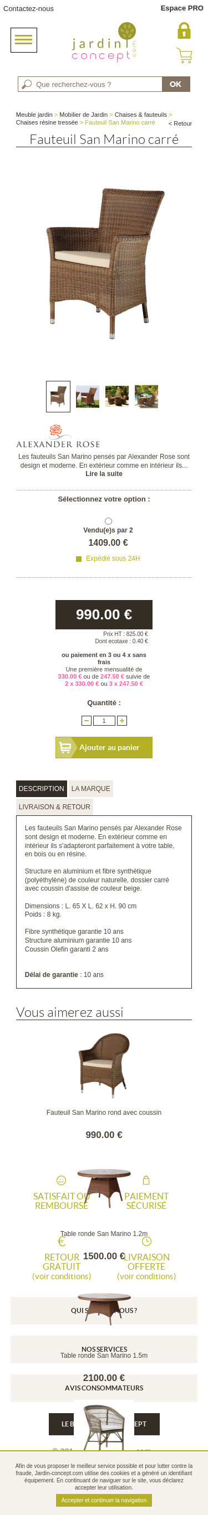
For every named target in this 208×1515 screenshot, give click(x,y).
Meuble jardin (34, 114)
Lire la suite (104, 474)
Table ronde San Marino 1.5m (104, 1355)
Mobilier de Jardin (83, 114)
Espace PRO (182, 8)
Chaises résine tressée (47, 122)
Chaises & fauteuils (141, 114)
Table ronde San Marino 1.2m (104, 1234)
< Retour (180, 123)
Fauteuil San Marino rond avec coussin (104, 1112)
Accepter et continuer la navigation (104, 1500)
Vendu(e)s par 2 (108, 530)
